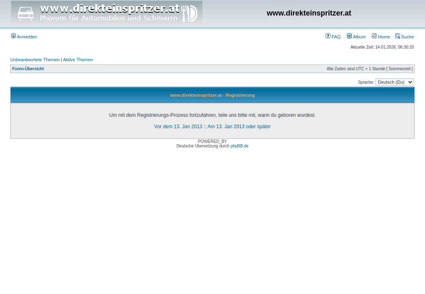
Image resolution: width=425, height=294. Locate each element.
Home (381, 36)
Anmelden (24, 36)
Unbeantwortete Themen (35, 59)
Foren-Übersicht (28, 69)
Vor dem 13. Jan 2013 (178, 126)
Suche (404, 36)
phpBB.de (240, 146)
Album (356, 36)
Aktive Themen (78, 59)
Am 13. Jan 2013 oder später (239, 126)
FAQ (333, 36)
